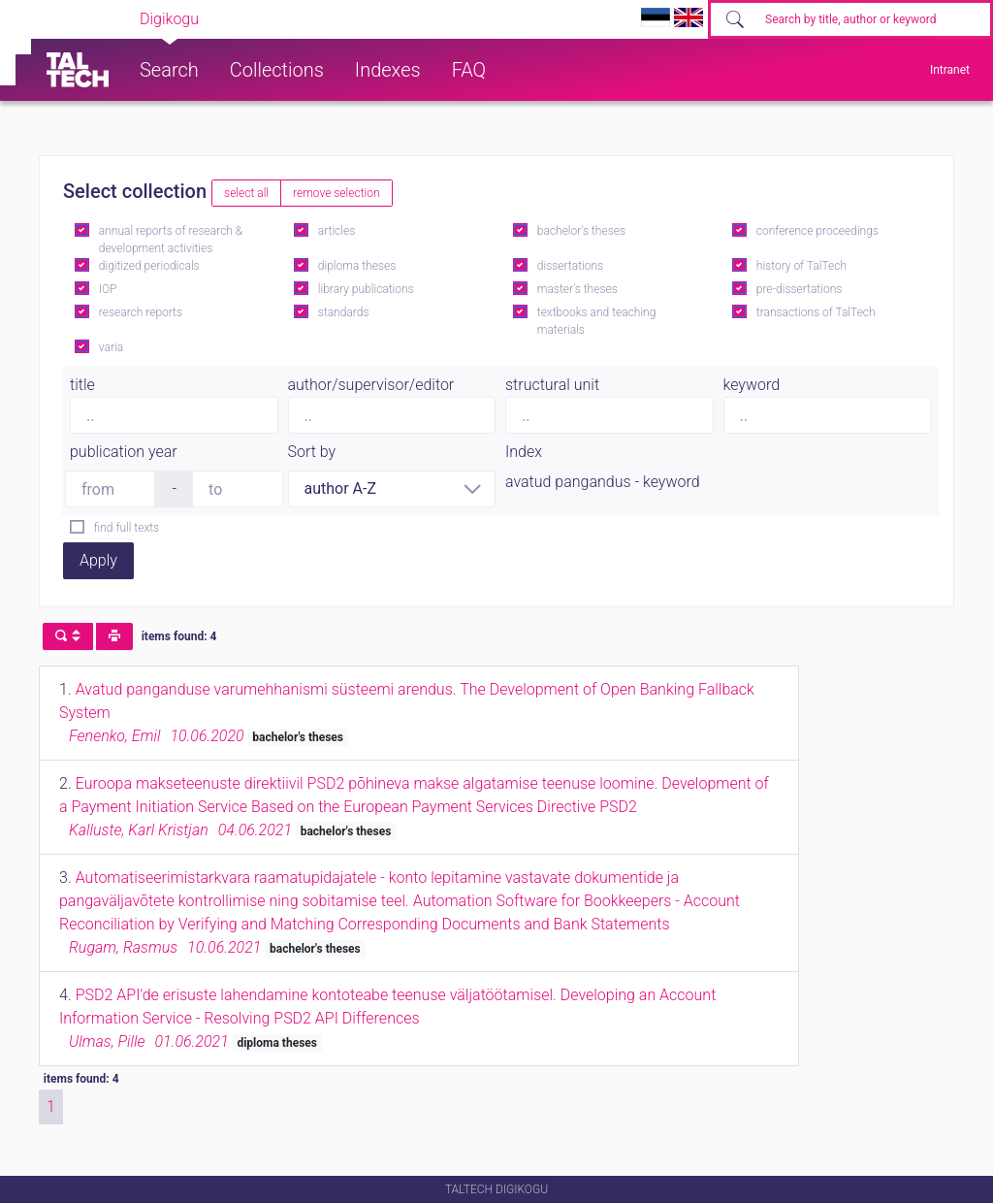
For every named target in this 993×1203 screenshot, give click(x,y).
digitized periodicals (149, 266)
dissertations (570, 266)
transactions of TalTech (816, 312)
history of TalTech (801, 266)
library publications (366, 289)
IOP (108, 289)
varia (111, 347)
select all (246, 193)
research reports (140, 312)
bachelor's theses (581, 231)
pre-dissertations (799, 289)
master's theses (577, 289)
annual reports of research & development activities (170, 239)
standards (343, 312)
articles (336, 231)
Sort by (312, 451)
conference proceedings (817, 231)
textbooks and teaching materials (597, 321)
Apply (98, 560)
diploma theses (357, 266)
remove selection (336, 193)
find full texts (126, 528)
